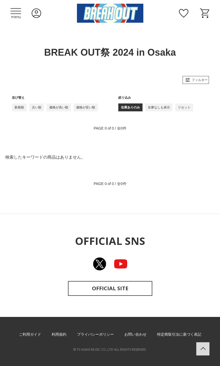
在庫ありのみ (130, 107)
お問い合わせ (135, 334)
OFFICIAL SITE (110, 288)
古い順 (36, 107)
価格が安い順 (85, 107)
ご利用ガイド (30, 334)
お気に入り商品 (183, 13)
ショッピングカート (204, 13)
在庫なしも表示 (159, 107)
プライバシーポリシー (95, 334)
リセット (184, 107)
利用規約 (59, 334)
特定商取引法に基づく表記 (179, 334)
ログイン (36, 13)
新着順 (19, 107)
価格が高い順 (58, 107)
